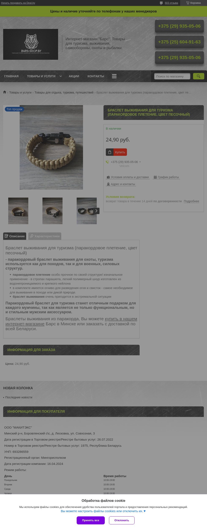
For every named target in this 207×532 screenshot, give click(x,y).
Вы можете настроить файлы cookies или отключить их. (102, 511)
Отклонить (121, 520)
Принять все (90, 520)
